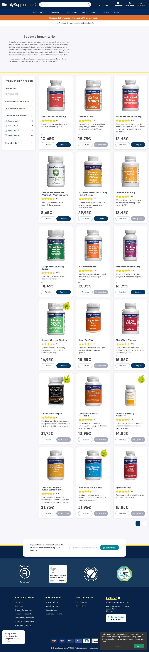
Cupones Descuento (54, 614)
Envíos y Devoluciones (23, 610)
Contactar (19, 606)
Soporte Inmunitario (89, 12)
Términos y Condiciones (24, 621)
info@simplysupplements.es (117, 602)
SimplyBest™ (81, 602)
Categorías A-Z (38, 12)
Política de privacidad (23, 625)
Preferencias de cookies (25, 618)
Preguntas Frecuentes (24, 614)
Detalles (48, 145)
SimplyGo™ (81, 606)
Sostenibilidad (51, 610)
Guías (116, 12)
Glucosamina (72, 12)
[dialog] (123, 641)
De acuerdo (139, 646)
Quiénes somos (52, 602)
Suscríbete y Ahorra (53, 606)
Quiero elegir (117, 646)
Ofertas (106, 12)
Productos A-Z (55, 12)
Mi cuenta (19, 602)
